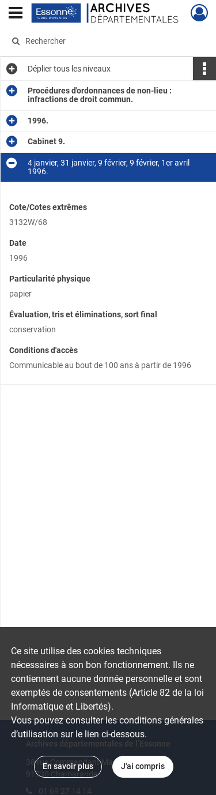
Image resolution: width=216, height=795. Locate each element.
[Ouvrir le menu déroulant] (15, 14)
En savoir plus (68, 766)
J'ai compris (143, 766)
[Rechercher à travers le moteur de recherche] (106, 41)
